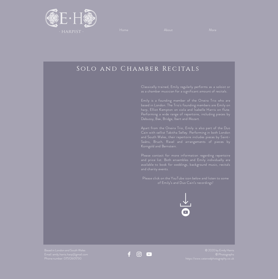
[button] (91, 134)
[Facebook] (129, 254)
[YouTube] (185, 212)
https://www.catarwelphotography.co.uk (210, 258)
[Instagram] (139, 254)
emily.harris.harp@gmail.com (70, 254)
